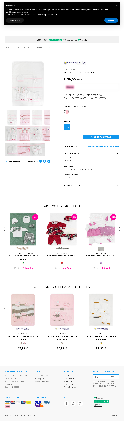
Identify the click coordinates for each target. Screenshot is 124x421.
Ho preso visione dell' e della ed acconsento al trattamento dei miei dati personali (105, 384)
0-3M (67, 127)
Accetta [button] (111, 20)
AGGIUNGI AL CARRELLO (101, 137)
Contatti (67, 390)
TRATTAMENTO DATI (12, 415)
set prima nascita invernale (62, 255)
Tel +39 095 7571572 (42, 376)
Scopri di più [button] (15, 20)
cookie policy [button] (23, 12)
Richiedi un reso (70, 387)
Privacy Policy (69, 384)
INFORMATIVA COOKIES (29, 415)
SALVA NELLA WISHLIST (15, 162)
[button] (117, 6)
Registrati (74, 376)
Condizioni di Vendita (72, 379)
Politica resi (68, 381)
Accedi (66, 376)
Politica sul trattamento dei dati (104, 384)
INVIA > (113, 377)
